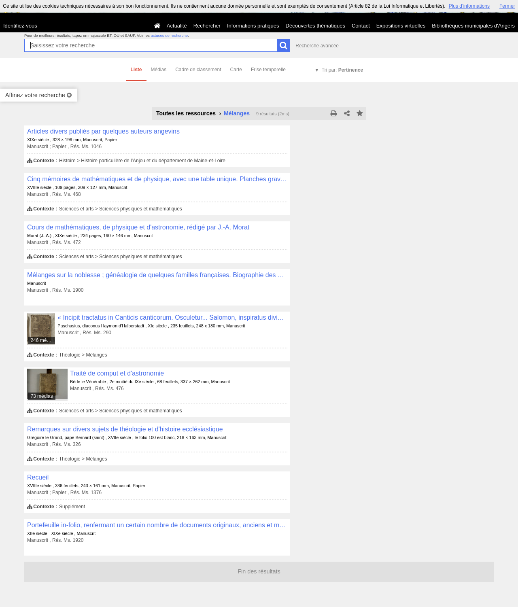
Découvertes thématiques (315, 26)
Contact (361, 26)
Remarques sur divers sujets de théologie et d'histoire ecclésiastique (125, 429)
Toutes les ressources (186, 113)
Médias (159, 69)
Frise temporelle (268, 69)
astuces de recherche (169, 35)
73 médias (41, 396)
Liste (136, 69)
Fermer (507, 6)
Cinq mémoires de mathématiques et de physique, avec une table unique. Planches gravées (157, 179)
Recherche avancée (317, 46)
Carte (236, 69)
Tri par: (342, 70)
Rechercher (207, 26)
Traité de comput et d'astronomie (117, 373)
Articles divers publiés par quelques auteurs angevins (103, 131)
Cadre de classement (198, 69)
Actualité (177, 26)
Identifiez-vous (20, 26)
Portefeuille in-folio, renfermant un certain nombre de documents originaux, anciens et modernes (157, 525)
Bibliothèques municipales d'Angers (473, 26)
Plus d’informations (469, 6)
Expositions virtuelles (400, 26)
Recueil (38, 477)
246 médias (42, 340)
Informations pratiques (253, 26)
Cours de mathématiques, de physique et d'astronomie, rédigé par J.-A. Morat (138, 227)
